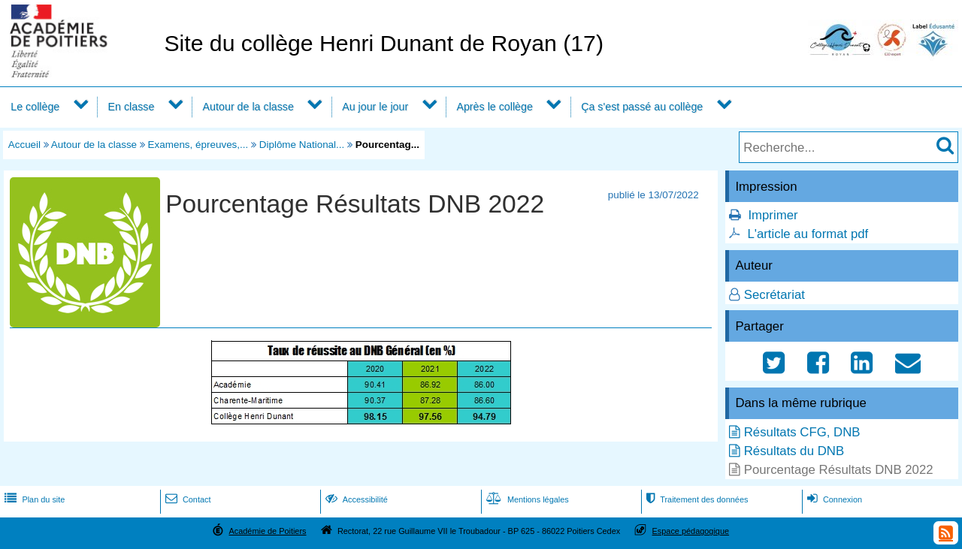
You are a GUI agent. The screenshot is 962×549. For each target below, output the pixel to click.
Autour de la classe (248, 107)
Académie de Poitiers (267, 530)
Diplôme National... (302, 144)
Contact (186, 499)
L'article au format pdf (807, 234)
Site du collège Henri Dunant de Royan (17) (384, 43)
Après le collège (494, 107)
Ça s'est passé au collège (642, 107)
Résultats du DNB (794, 451)
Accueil (24, 144)
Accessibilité (355, 499)
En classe (131, 107)
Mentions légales (526, 499)
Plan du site (33, 499)
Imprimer (772, 215)
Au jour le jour (375, 107)
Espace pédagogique (691, 530)
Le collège (35, 107)
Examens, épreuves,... (198, 144)
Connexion (833, 499)
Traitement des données (695, 499)
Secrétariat (774, 295)
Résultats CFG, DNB (802, 432)
